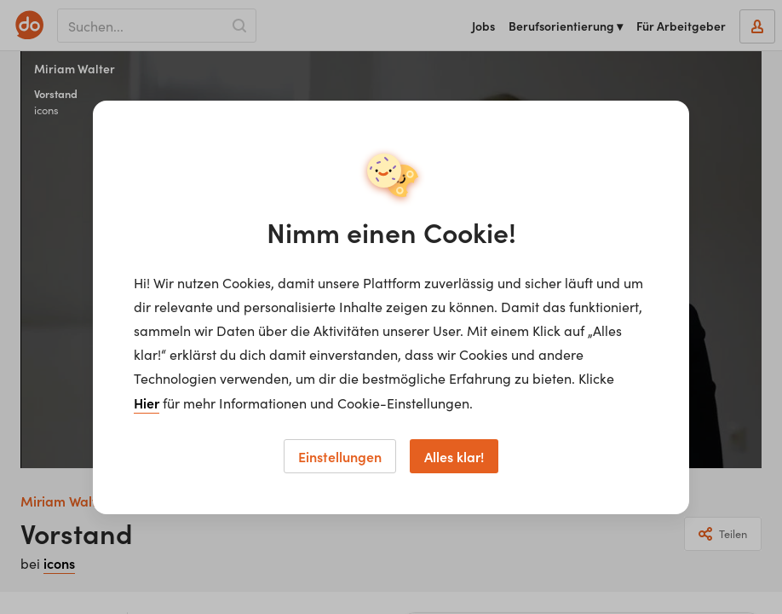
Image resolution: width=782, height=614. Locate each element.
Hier (146, 402)
